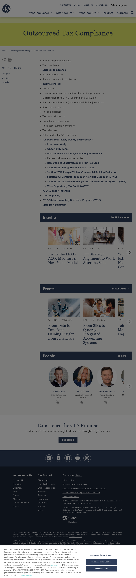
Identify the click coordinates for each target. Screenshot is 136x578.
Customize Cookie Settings (101, 555)
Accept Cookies (101, 569)
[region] (68, 561)
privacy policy (56, 565)
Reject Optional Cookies (101, 562)
